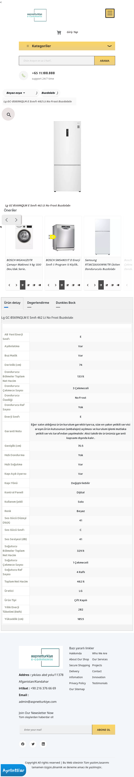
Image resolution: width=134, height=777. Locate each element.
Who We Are (99, 653)
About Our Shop (79, 659)
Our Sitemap (77, 689)
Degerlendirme (38, 303)
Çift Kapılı (80, 600)
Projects (97, 665)
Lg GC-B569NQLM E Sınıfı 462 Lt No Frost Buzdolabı (37, 205)
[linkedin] (43, 744)
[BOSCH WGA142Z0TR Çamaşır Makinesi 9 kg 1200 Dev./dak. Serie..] (24, 236)
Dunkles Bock (66, 303)
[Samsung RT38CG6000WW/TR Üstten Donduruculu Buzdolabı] (103, 236)
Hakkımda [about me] (75, 653)
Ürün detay (12, 303)
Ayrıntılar (13, 770)
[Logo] (34, 15)
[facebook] (23, 744)
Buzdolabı (48, 93)
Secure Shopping (79, 665)
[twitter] (33, 744)
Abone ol (103, 730)
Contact (97, 671)
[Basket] (59, 32)
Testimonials (99, 683)
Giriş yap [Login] (72, 32)
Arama (104, 60)
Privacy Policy (77, 683)
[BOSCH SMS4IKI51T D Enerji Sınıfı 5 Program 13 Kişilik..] (63, 236)
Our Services (99, 659)
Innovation (98, 677)
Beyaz (81, 511)
